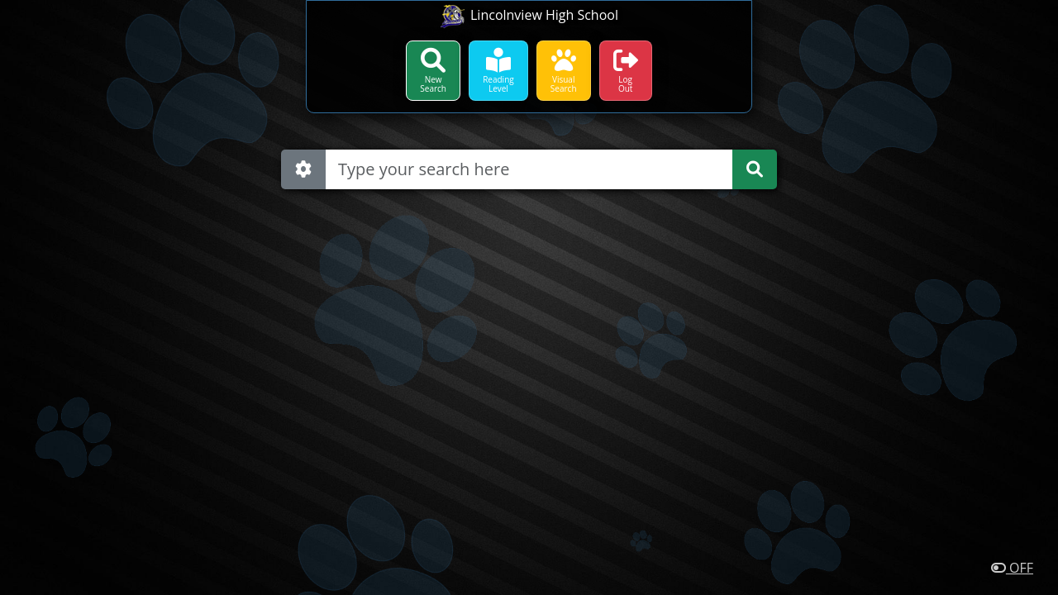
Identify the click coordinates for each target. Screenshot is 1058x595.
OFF (1012, 568)
